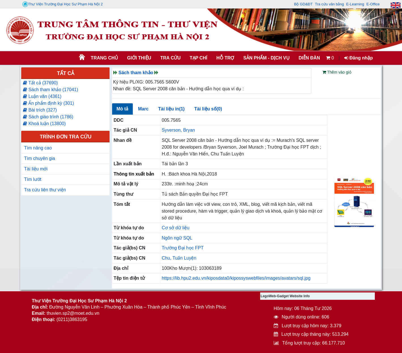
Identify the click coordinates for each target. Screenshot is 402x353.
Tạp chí (198, 57)
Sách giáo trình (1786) (48, 116)
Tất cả (65, 73)
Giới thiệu (139, 57)
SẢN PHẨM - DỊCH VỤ (265, 57)
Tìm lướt (32, 179)
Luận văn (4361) (42, 96)
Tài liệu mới (36, 168)
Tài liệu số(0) (208, 108)
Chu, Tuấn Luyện (179, 258)
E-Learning (355, 4)
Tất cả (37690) (40, 82)
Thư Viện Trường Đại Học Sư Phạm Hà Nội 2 (62, 4)
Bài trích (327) (40, 110)
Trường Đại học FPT (183, 247)
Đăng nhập (358, 57)
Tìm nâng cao (38, 148)
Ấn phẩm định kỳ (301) (48, 103)
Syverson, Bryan (178, 130)
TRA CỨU (170, 57)
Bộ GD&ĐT (303, 4)
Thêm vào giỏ (336, 72)
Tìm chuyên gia (39, 158)
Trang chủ (104, 57)
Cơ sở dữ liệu (175, 227)
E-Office (373, 4)
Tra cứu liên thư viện (45, 189)
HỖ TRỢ (225, 57)
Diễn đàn (309, 57)
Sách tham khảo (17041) (50, 89)
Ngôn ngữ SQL (177, 238)
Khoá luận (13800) (44, 123)
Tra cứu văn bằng (329, 4)
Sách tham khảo (136, 72)
